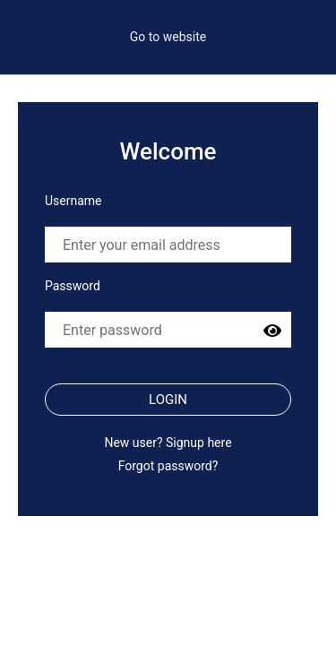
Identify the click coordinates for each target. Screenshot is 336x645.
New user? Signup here (167, 442)
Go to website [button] (168, 37)
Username (73, 201)
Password (72, 286)
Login (168, 399)
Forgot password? (168, 466)
